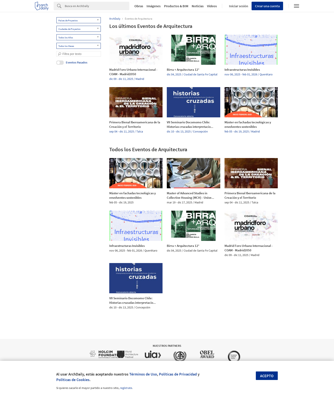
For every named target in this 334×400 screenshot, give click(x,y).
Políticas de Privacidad (178, 374)
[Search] (97, 6)
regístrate (126, 388)
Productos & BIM (176, 6)
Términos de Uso (143, 374)
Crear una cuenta (267, 6)
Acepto (267, 375)
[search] (59, 54)
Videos (212, 6)
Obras (138, 6)
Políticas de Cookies (72, 379)
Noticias (198, 6)
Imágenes (154, 6)
